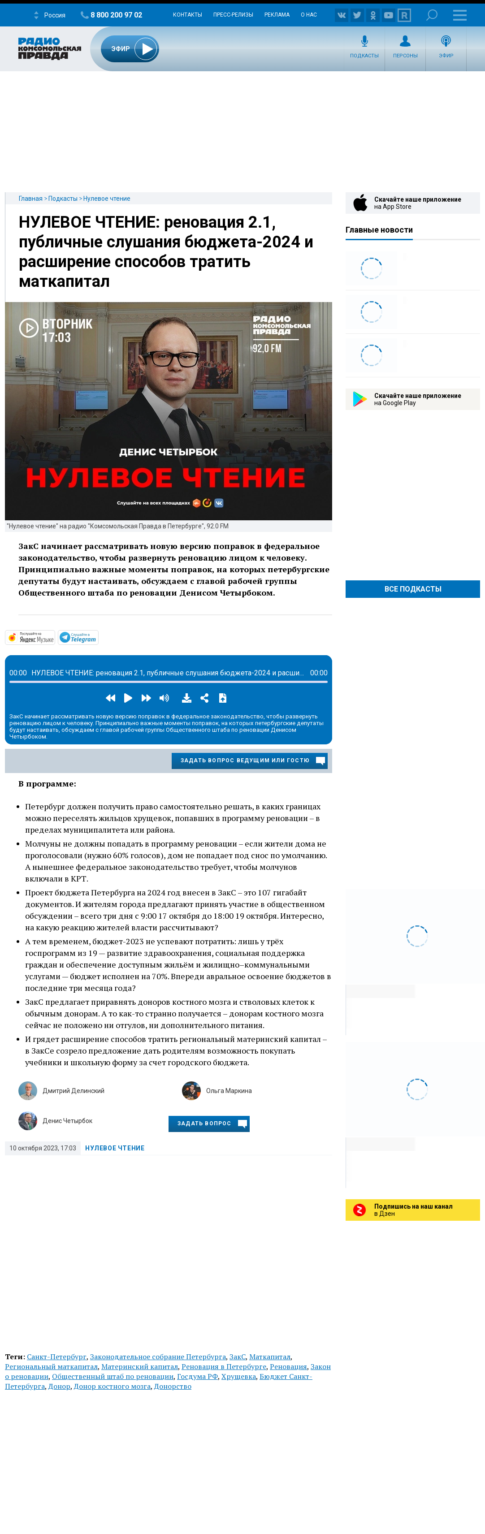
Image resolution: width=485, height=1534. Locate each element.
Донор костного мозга (112, 1386)
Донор (59, 1386)
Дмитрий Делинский (73, 1090)
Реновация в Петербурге (224, 1366)
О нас (309, 15)
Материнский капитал (139, 1366)
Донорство (172, 1386)
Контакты (187, 15)
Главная (31, 198)
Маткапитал (269, 1356)
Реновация (288, 1366)
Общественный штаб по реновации (112, 1376)
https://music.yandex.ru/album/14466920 (54, 637)
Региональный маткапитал (51, 1366)
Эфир (446, 56)
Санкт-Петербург (57, 1356)
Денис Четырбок (67, 1120)
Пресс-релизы (233, 15)
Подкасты (364, 56)
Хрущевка (238, 1376)
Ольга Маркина (229, 1090)
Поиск (431, 15)
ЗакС (238, 1356)
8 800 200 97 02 (116, 15)
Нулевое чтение (106, 198)
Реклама (277, 15)
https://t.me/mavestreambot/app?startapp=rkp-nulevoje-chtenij (98, 637)
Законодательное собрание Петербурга (158, 1356)
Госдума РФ (197, 1376)
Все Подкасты (413, 589)
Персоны (405, 56)
